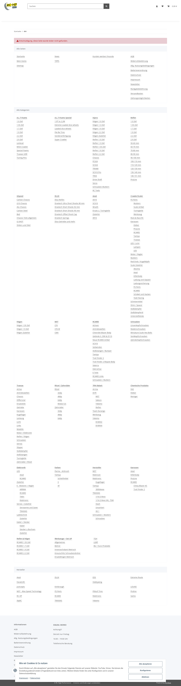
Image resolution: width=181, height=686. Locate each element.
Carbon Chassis (23, 199)
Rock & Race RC (137, 218)
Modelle (20, 429)
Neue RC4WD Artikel (101, 340)
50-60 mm (135, 143)
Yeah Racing (139, 298)
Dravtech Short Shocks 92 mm (67, 207)
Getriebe (20, 407)
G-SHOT (20, 221)
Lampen (137, 247)
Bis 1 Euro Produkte (102, 546)
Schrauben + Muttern (102, 515)
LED (135, 250)
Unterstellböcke (137, 316)
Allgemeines (60, 542)
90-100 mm (135, 157)
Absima (137, 269)
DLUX (57, 577)
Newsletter (135, 84)
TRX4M (95, 168)
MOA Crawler (22, 147)
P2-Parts (134, 199)
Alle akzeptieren (145, 664)
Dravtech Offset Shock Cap (66, 214)
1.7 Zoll (20, 128)
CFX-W (57, 329)
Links (19, 425)
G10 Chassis (22, 203)
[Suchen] (65, 6)
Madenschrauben (138, 329)
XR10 (95, 218)
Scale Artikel (139, 207)
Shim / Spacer (136, 305)
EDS (94, 577)
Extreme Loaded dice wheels (67, 125)
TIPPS (57, 61)
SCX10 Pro (97, 172)
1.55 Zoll (20, 125)
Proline (134, 591)
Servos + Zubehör (24, 504)
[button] (157, 6)
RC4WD (137, 232)
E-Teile (95, 372)
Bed (18, 214)
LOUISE (134, 586)
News (57, 56)
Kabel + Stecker (23, 522)
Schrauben (21, 440)
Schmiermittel (136, 301)
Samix (133, 596)
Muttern (137, 203)
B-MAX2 (99, 422)
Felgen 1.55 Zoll (23, 325)
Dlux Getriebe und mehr (65, 221)
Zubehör (96, 214)
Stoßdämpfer (136, 309)
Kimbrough (59, 586)
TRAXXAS (23, 511)
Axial (136, 272)
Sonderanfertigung (63, 136)
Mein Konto (21, 61)
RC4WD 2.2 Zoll (23, 553)
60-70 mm (135, 147)
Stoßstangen (22, 454)
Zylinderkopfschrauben (140, 340)
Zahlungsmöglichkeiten (140, 98)
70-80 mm (135, 150)
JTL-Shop (168, 683)
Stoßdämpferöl (137, 312)
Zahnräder (59, 407)
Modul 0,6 (62, 403)
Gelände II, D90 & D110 (102, 336)
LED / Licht (135, 243)
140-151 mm (136, 176)
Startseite (21, 56)
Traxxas (137, 239)
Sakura (98, 400)
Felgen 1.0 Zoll (99, 121)
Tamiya (137, 236)
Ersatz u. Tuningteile (101, 210)
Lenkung (20, 418)
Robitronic (24, 500)
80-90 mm (135, 154)
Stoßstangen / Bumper (102, 351)
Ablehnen (145, 677)
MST (97, 396)
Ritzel (57, 389)
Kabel (22, 525)
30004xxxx (100, 489)
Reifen (98, 407)
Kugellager (21, 414)
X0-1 (97, 511)
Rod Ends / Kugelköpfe (140, 261)
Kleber (136, 225)
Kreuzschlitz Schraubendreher (67, 553)
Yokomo (99, 403)
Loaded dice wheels (63, 128)
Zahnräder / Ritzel (24, 462)
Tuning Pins (22, 157)
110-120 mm (136, 165)
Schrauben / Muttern (101, 380)
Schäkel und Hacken (142, 294)
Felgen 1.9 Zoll (99, 128)
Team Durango (99, 411)
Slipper (20, 447)
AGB (132, 56)
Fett (132, 389)
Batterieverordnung (139, 70)
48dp (60, 396)
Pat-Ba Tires (60, 132)
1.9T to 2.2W (60, 121)
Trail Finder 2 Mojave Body (104, 361)
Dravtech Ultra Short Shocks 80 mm (69, 203)
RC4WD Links (98, 376)
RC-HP (19, 596)
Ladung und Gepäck (142, 279)
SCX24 (95, 165)
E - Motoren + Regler (25, 486)
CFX (56, 325)
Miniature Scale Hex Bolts (141, 332)
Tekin (22, 496)
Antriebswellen (99, 329)
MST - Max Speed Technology (29, 591)
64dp (60, 400)
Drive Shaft (97, 179)
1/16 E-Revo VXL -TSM (105, 500)
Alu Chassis (21, 207)
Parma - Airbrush (62, 471)
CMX (56, 332)
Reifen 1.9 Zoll (99, 150)
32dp (60, 393)
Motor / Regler (137, 254)
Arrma (95, 389)
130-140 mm (136, 172)
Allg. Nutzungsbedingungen (142, 65)
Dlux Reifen (59, 199)
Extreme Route (137, 577)
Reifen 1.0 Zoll (99, 139)
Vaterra (96, 365)
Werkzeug (138, 214)
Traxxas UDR (22, 154)
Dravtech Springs (62, 218)
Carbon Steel (22, 210)
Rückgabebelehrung (139, 89)
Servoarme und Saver (29, 507)
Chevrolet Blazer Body (102, 332)
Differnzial (21, 400)
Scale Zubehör (137, 265)
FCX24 (95, 161)
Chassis (96, 157)
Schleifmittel (63, 478)
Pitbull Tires (98, 591)
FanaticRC (21, 582)
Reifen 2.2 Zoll (99, 154)
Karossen (134, 221)
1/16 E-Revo (100, 496)
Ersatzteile (21, 403)
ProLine (134, 179)
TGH (95, 538)
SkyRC (19, 600)
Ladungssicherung (141, 283)
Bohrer (57, 546)
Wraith (95, 207)
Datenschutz (35, 678)
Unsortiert (100, 507)
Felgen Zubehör (99, 136)
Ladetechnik (22, 515)
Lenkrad (20, 143)
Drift (94, 393)
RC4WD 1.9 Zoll (23, 549)
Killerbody (138, 276)
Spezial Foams (23, 150)
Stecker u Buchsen (27, 529)
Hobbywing (97, 582)
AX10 (95, 199)
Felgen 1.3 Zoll (99, 125)
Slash (98, 504)
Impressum (23, 678)
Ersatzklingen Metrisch (64, 557)
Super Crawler (61, 139)
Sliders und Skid (23, 225)
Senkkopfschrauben (139, 336)
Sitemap (20, 65)
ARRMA (23, 489)
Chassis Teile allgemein (26, 218)
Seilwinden (97, 347)
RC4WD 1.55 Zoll (23, 542)
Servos (19, 443)
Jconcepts (21, 586)
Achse (19, 389)
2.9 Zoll (20, 139)
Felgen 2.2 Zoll (99, 132)
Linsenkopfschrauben (140, 325)
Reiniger (134, 396)
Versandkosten (137, 93)
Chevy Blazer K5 (140, 486)
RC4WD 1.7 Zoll (23, 546)
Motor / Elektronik (24, 433)
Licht (19, 422)
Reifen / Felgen (23, 436)
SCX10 (95, 203)
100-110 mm (136, 161)
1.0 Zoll (20, 121)
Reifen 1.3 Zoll (99, 143)
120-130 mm (136, 168)
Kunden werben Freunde (103, 56)
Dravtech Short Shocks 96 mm (67, 210)
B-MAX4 (99, 425)
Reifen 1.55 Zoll (99, 147)
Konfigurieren (145, 671)
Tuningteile (138, 210)
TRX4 (95, 176)
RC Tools (96, 190)
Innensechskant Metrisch (65, 549)
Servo (95, 183)
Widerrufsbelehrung (139, 61)
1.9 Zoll (20, 132)
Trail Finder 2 (98, 358)
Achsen (96, 325)
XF (59, 486)
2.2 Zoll (20, 136)
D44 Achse (97, 369)
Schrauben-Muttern (101, 187)
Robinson (97, 475)
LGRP (96, 542)
